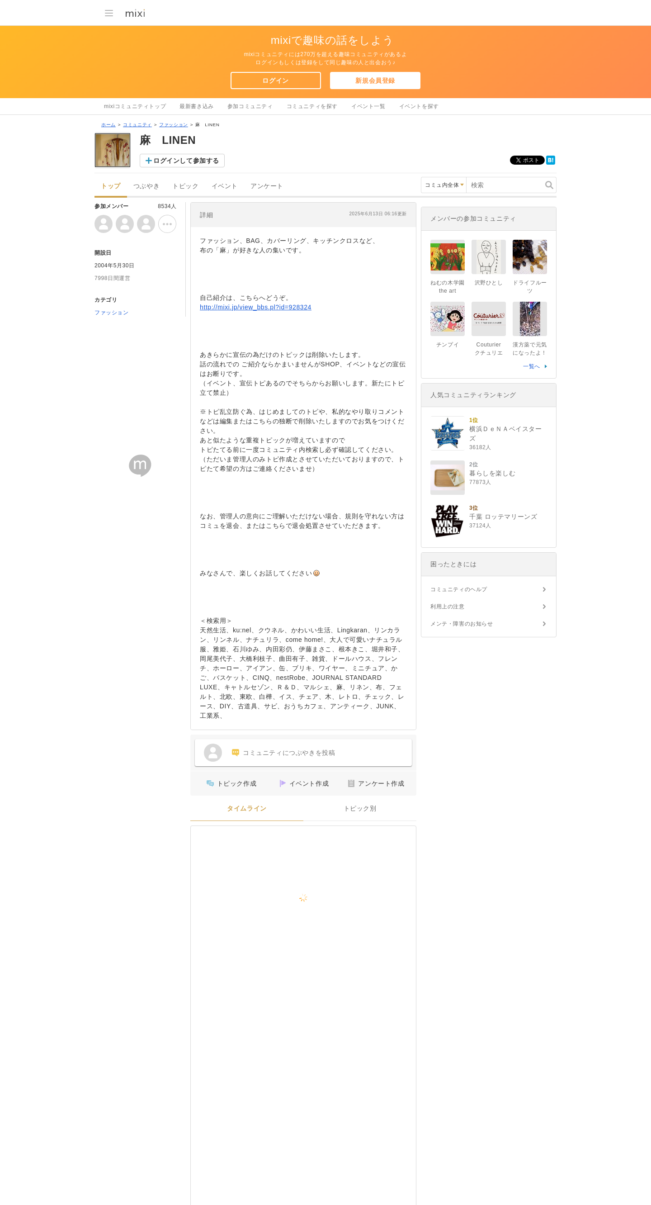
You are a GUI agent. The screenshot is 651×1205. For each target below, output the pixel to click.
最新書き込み (196, 106)
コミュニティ (137, 124)
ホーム (108, 124)
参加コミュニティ (250, 106)
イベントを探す (419, 106)
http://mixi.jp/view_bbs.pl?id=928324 (255, 307)
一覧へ (531, 366)
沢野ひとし (489, 283)
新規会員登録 (375, 80)
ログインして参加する (186, 160)
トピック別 (360, 808)
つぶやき (146, 186)
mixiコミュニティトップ (135, 106)
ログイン (275, 80)
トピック (185, 186)
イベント (225, 186)
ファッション (173, 124)
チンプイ (447, 345)
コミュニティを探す (312, 106)
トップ (111, 186)
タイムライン (247, 808)
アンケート (266, 186)
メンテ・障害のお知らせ (461, 624)
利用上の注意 (447, 606)
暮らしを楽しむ (492, 473)
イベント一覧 (368, 106)
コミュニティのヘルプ (458, 589)
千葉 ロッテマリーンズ (503, 516)
